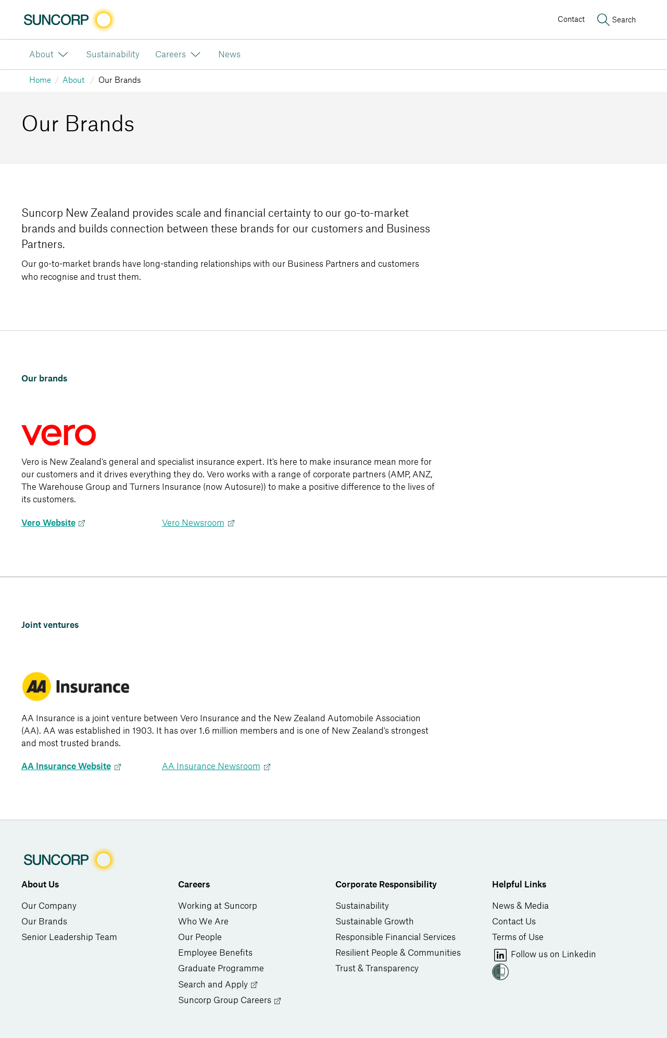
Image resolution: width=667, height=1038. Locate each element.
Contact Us (514, 922)
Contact (571, 19)
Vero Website (48, 523)
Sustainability (362, 906)
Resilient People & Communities (398, 953)
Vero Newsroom (193, 523)
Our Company (49, 906)
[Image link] (68, 19)
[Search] (615, 19)
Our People (200, 937)
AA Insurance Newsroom (211, 766)
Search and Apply (218, 985)
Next (82, 523)
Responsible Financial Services (395, 937)
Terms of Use (518, 937)
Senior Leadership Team (69, 937)
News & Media (520, 906)
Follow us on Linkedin (544, 955)
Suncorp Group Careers (230, 1000)
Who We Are (203, 922)
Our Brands (44, 922)
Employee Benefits (215, 953)
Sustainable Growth (374, 922)
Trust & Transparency (377, 969)
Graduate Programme (221, 969)
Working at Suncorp (217, 906)
